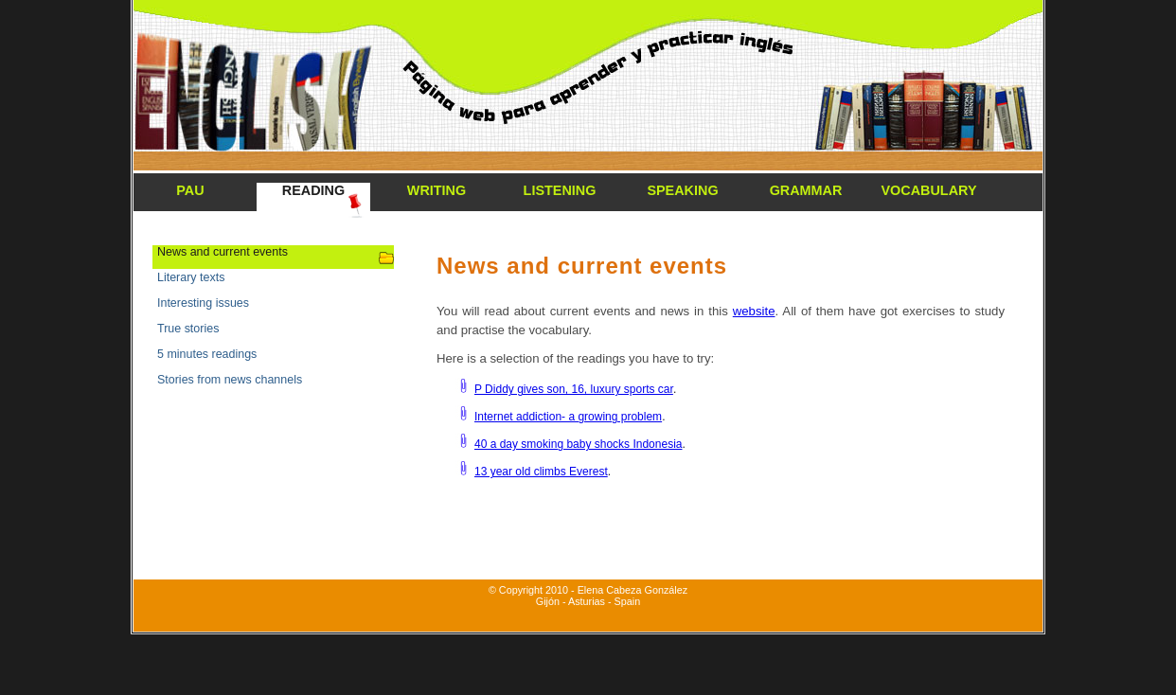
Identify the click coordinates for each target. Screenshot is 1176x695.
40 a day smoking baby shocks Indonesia (578, 444)
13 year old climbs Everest (541, 471)
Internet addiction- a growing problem (568, 416)
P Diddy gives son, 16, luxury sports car (573, 389)
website (754, 311)
